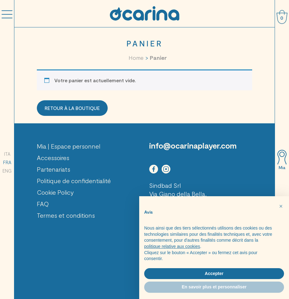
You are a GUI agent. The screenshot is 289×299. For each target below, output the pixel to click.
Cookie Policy (55, 192)
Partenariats (53, 169)
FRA (7, 162)
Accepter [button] (214, 273)
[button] (281, 206)
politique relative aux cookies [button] (172, 246)
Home (136, 57)
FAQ (43, 203)
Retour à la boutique (72, 108)
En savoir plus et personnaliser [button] (214, 286)
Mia (282, 167)
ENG (7, 170)
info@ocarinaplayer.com (193, 145)
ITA (7, 154)
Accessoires (53, 157)
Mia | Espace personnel (68, 146)
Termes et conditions (66, 215)
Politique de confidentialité (74, 180)
